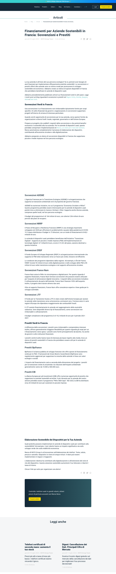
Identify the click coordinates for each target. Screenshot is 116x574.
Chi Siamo (67, 7)
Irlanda (78, 97)
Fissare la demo (106, 7)
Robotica (37, 7)
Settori (53, 7)
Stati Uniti (33, 99)
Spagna (84, 97)
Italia (26, 99)
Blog (60, 7)
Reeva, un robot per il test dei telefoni (70, 128)
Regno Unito (70, 97)
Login (95, 7)
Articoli (38, 21)
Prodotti (44, 7)
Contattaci (77, 7)
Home (26, 21)
